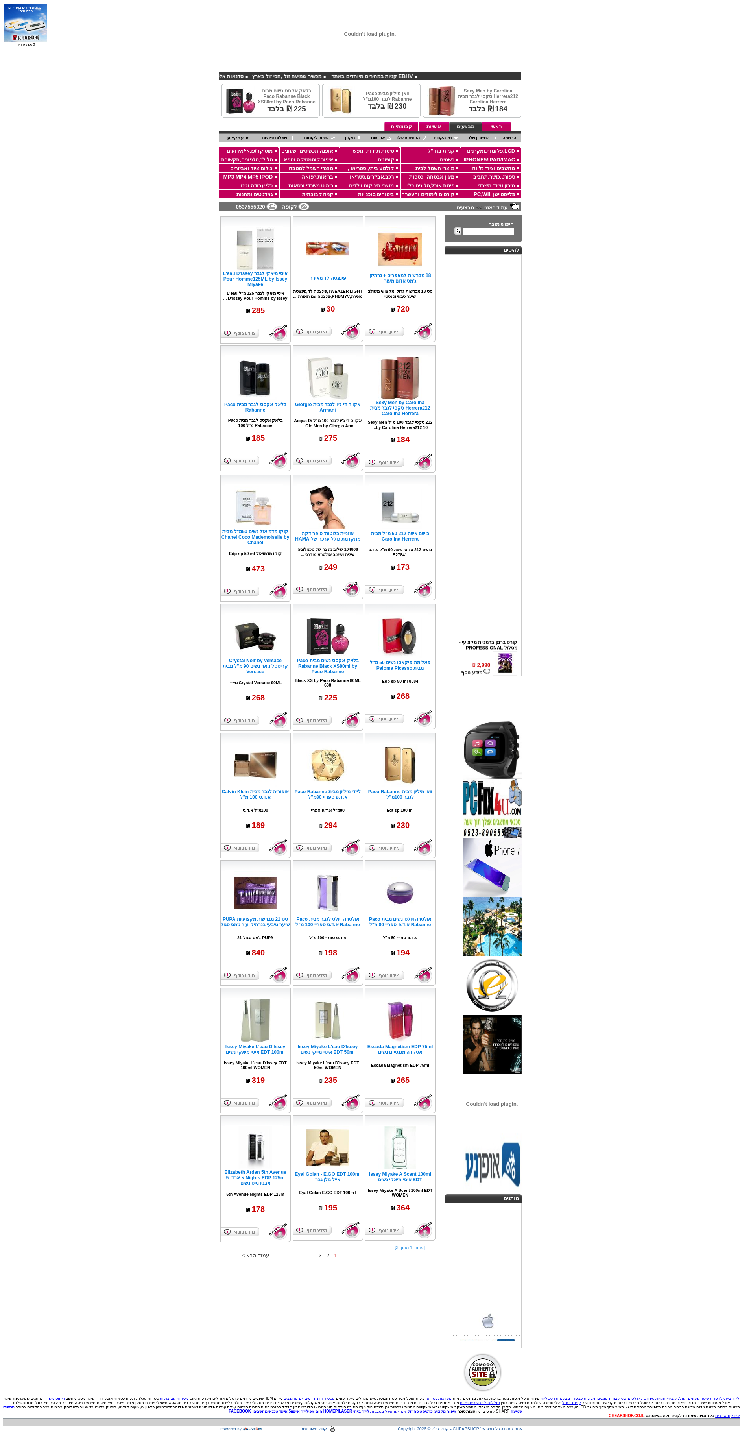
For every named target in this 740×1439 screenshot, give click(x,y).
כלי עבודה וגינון (256, 185)
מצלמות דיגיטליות (555, 1398)
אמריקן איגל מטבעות (388, 1411)
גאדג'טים (635, 1398)
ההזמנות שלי (408, 137)
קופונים (386, 160)
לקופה (289, 207)
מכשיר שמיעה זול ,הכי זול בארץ (265, 76)
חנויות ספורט (655, 1398)
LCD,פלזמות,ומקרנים (491, 151)
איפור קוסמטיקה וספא (308, 160)
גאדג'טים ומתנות (254, 194)
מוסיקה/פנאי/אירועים (250, 151)
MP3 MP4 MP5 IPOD (248, 177)
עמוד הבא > (255, 1255)
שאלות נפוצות (275, 137)
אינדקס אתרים (727, 1415)
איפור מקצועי (445, 1411)
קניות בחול (571, 1402)
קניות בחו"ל (441, 151)
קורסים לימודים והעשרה (427, 194)
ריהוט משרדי (54, 1398)
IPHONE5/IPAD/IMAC (489, 160)
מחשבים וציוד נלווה (493, 168)
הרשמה (509, 137)
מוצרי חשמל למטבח (311, 168)
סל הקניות (443, 137)
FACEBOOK (240, 1411)
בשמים (447, 160)
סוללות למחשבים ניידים (480, 1402)
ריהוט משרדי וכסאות (310, 185)
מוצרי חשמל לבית (434, 168)
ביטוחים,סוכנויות (376, 194)
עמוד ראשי (496, 208)
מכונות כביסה (583, 1398)
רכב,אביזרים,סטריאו (372, 177)
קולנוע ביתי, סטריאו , (371, 168)
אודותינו (378, 137)
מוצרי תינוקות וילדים (371, 185)
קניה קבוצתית (318, 194)
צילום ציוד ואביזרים (251, 168)
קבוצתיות (401, 126)
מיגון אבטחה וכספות (431, 177)
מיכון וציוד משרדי (496, 185)
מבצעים (465, 126)
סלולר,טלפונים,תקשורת (247, 160)
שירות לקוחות (316, 137)
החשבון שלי (479, 137)
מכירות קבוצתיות (174, 1398)
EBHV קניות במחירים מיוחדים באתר (350, 76)
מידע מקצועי (238, 137)
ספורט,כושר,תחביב (494, 177)
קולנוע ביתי (676, 1398)
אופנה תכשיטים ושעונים (307, 151)
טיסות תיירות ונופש (373, 151)
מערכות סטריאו (439, 1398)
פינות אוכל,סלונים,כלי (430, 185)
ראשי (496, 126)
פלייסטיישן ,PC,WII (494, 194)
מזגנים (602, 1398)
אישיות (433, 126)
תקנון (350, 137)
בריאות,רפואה (318, 177)
